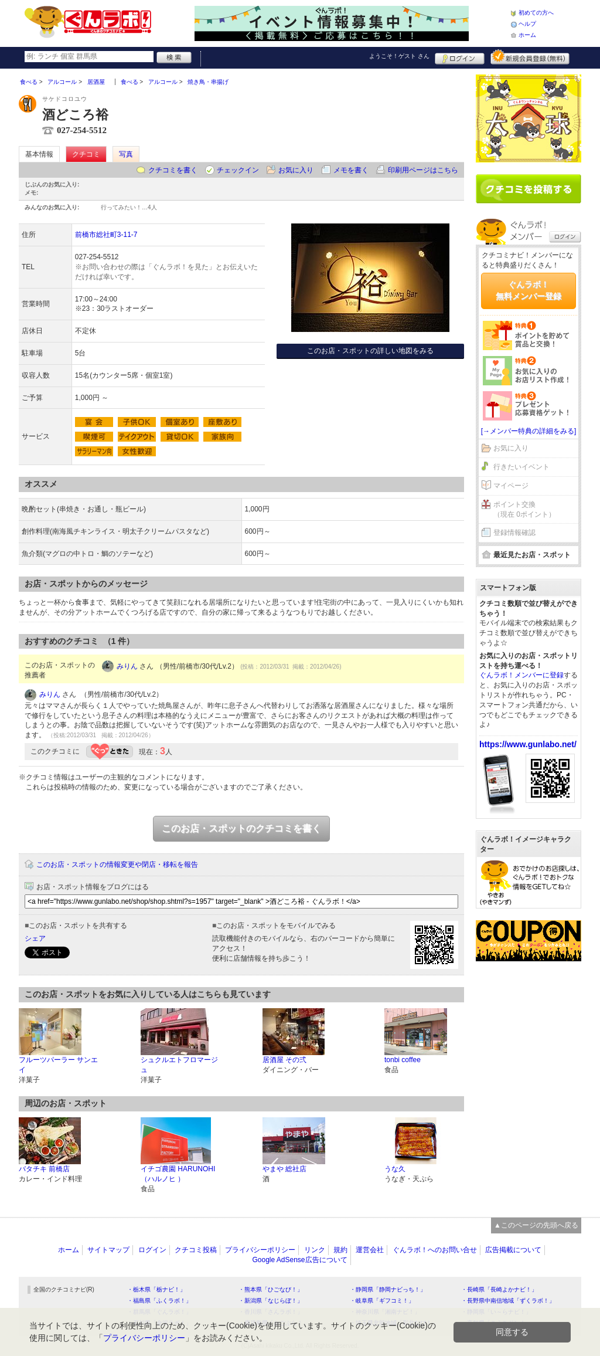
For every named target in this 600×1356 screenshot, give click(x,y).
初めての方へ (536, 12)
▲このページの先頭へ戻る (536, 1225)
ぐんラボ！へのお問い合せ (435, 1250)
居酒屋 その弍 (284, 1060)
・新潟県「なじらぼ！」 (270, 1300)
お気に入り (295, 170)
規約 (340, 1250)
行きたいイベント (521, 467)
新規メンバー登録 (530, 57)
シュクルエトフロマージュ (179, 1065)
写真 (126, 154)
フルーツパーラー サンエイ (58, 1065)
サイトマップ (108, 1250)
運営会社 (370, 1250)
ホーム (527, 35)
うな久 (394, 1169)
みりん (127, 666)
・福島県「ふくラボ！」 (159, 1300)
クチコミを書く (172, 170)
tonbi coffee (402, 1060)
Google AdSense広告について (299, 1260)
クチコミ (86, 154)
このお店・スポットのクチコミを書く (241, 828)
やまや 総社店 (284, 1169)
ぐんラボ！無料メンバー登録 (528, 290)
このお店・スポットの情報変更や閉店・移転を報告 (117, 864)
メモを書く (351, 170)
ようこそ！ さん (399, 56)
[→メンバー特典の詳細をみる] (529, 431)
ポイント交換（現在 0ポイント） (524, 509)
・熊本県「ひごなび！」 (270, 1289)
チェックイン (238, 170)
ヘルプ (527, 24)
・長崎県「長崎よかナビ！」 (499, 1289)
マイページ (511, 486)
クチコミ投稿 (196, 1250)
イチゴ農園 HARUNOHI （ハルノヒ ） (178, 1174)
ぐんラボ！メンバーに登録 (521, 675)
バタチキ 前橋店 (44, 1169)
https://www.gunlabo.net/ (528, 744)
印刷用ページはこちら (423, 170)
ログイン (460, 57)
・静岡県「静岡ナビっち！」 (388, 1289)
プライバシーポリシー (260, 1250)
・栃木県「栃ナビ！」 (156, 1289)
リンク (314, 1250)
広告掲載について (513, 1250)
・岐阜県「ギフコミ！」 (382, 1300)
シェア (35, 938)
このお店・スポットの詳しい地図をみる (370, 351)
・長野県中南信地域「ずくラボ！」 (508, 1300)
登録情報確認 (514, 532)
